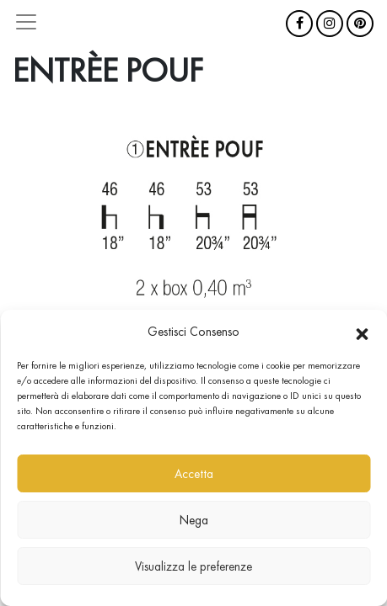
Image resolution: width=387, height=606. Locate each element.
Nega (194, 520)
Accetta (194, 473)
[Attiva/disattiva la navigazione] (26, 22)
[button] (361, 331)
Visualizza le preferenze (193, 566)
